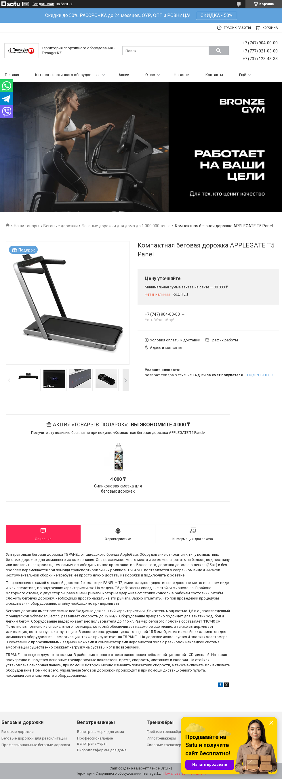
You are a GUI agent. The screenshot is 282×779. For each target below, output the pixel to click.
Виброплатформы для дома (102, 750)
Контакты (214, 75)
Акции (124, 75)
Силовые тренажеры (165, 745)
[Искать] (219, 50)
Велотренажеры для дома (100, 731)
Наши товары (26, 226)
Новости (181, 75)
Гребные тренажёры (165, 731)
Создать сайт (43, 4)
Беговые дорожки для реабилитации (34, 738)
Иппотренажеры (161, 738)
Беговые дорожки (60, 226)
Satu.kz (166, 768)
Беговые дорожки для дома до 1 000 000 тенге (126, 226)
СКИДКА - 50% (217, 15)
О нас (150, 75)
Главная (12, 75)
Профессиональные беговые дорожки (35, 745)
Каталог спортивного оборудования (67, 75)
